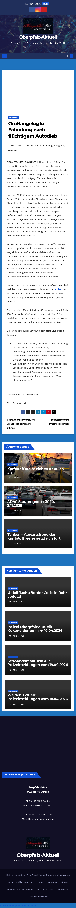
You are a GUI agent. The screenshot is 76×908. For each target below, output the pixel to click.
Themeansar (64, 875)
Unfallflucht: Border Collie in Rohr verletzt (37, 594)
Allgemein (13, 117)
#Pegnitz (59, 145)
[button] (67, 55)
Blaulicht (12, 588)
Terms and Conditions (38, 897)
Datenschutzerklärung (41, 818)
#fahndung (46, 145)
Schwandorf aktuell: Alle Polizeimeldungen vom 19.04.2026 (38, 663)
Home (11, 882)
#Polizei (12, 150)
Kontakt (30, 889)
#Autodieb (33, 145)
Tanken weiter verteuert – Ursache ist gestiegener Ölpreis (22, 423)
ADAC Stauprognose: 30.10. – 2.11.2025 (32, 503)
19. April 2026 (16, 602)
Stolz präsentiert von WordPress (21, 875)
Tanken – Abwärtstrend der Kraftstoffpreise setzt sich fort (33, 536)
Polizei (58, 289)
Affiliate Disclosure (25, 882)
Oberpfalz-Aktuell (38, 37)
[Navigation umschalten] (37, 56)
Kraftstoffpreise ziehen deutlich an (35, 471)
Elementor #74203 (15, 889)
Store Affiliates (62, 889)
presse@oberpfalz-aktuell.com (18, 905)
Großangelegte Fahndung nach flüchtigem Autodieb (32, 130)
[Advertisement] (38, 91)
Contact (40, 882)
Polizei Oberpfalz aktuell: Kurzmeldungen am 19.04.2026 (35, 629)
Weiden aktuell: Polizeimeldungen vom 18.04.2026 (38, 697)
